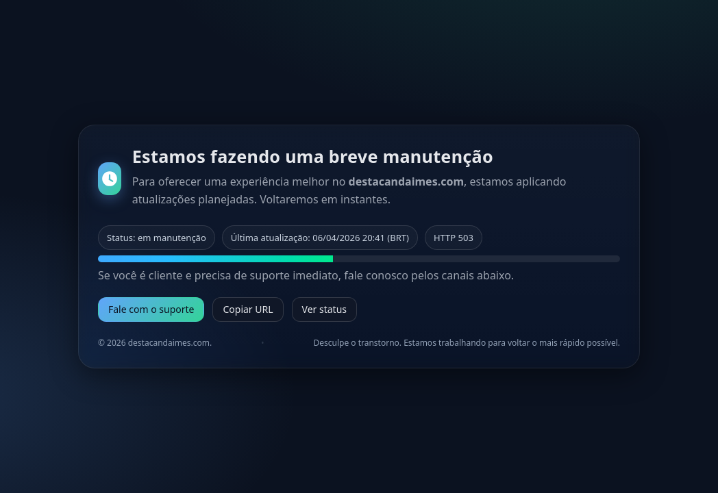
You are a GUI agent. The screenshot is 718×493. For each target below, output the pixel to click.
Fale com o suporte (151, 309)
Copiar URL (248, 309)
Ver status (324, 309)
